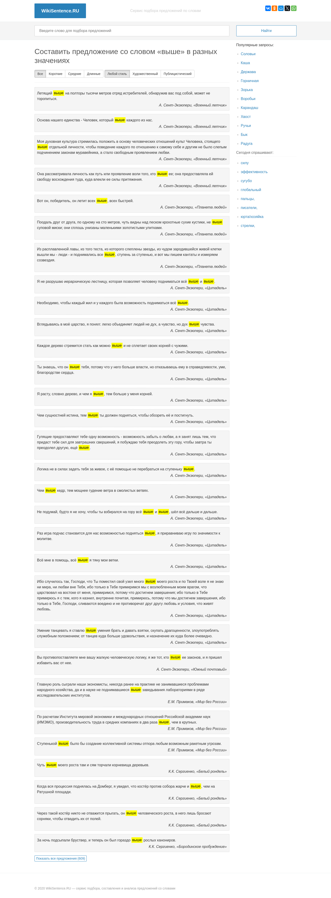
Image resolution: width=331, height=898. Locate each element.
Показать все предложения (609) (60, 858)
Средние (74, 74)
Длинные (93, 74)
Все (40, 74)
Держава (248, 72)
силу (245, 163)
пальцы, (248, 199)
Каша (245, 63)
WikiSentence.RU (60, 10)
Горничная (250, 81)
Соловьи (248, 54)
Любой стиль (117, 74)
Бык (244, 135)
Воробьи (248, 99)
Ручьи (246, 126)
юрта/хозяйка (252, 217)
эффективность (254, 172)
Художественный (145, 74)
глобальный (251, 190)
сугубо (246, 181)
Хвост (246, 117)
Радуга (247, 144)
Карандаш (249, 108)
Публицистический (178, 74)
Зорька (247, 90)
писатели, (249, 208)
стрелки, (248, 226)
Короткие (55, 74)
